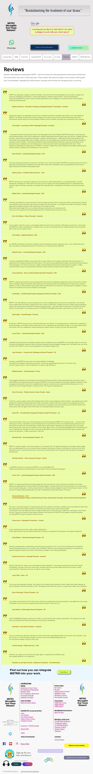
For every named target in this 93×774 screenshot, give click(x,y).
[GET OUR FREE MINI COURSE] (50, 751)
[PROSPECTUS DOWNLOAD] (76, 758)
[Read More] (64, 672)
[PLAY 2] (27, 764)
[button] (25, 57)
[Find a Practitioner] (44, 47)
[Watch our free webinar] (76, 745)
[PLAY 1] (16, 764)
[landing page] (78, 47)
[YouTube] (10, 743)
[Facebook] (4, 743)
